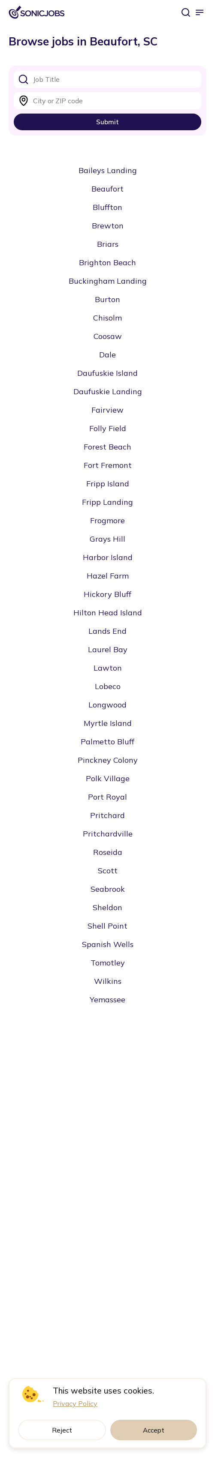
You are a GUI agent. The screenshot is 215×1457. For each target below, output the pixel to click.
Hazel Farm (108, 576)
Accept (153, 1430)
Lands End (107, 631)
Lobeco (108, 686)
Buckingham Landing (108, 281)
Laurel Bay (107, 649)
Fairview (107, 410)
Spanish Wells (107, 944)
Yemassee (107, 999)
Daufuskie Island (107, 373)
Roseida (107, 852)
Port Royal (107, 797)
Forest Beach (107, 447)
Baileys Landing (108, 170)
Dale (107, 355)
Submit (107, 122)
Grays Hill (107, 539)
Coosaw (108, 336)
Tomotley (108, 963)
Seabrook (108, 889)
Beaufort (107, 189)
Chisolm (107, 318)
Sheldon (107, 907)
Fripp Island (107, 484)
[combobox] (107, 79)
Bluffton (107, 207)
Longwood (107, 705)
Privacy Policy (75, 1403)
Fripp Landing (107, 502)
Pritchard (107, 815)
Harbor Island (108, 557)
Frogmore (107, 520)
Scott (108, 870)
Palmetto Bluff (107, 741)
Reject (62, 1430)
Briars (107, 244)
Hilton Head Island (107, 613)
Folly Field (107, 428)
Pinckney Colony (108, 760)
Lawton (108, 668)
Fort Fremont (108, 465)
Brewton (108, 226)
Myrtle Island (108, 723)
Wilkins (107, 981)
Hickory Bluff (107, 594)
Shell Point (107, 926)
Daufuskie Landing (107, 391)
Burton (107, 299)
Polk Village (108, 778)
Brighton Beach (107, 262)
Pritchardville (108, 834)
